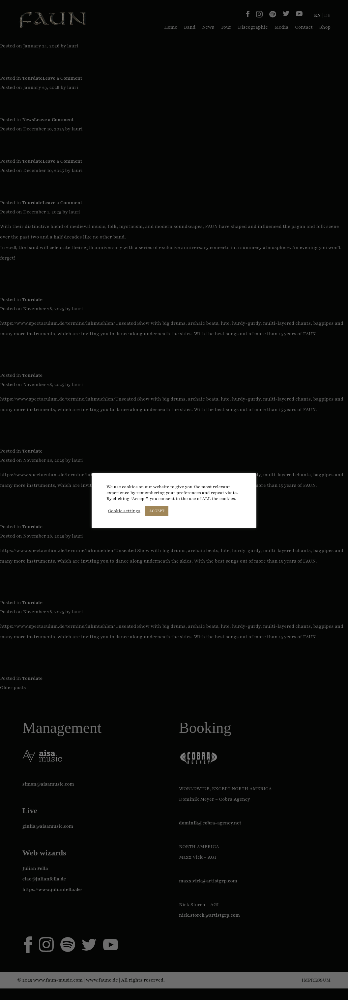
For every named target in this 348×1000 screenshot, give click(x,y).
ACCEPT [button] (156, 511)
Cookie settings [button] (124, 511)
